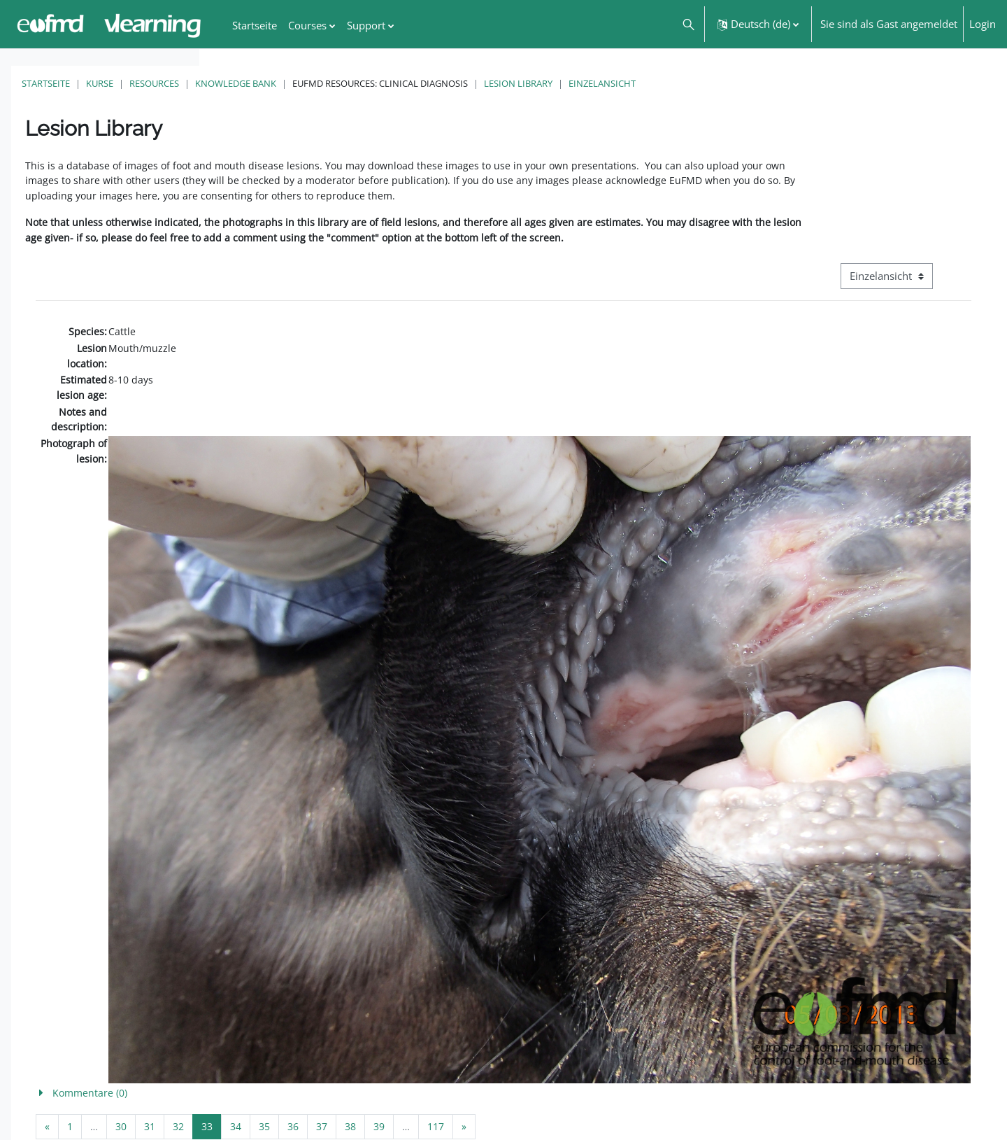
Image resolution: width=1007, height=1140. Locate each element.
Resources (353, 83)
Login (982, 24)
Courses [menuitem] (307, 25)
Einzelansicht (801, 83)
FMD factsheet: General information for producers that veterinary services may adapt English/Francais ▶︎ (857, 1097)
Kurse (299, 83)
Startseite (245, 83)
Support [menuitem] (366, 25)
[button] (687, 24)
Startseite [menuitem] (254, 25)
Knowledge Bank (435, 83)
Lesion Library (717, 83)
